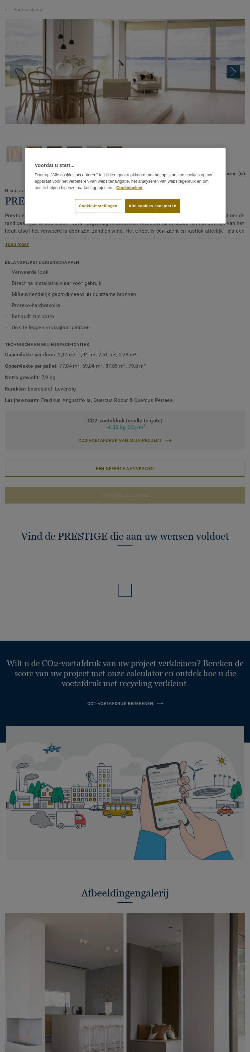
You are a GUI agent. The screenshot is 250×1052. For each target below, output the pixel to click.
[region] (125, 186)
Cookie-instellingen (98, 206)
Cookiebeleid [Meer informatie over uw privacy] (129, 187)
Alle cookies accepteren (153, 206)
